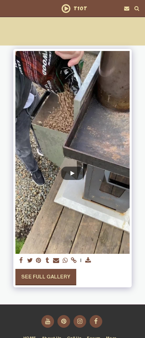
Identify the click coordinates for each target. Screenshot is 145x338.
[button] (7, 8)
